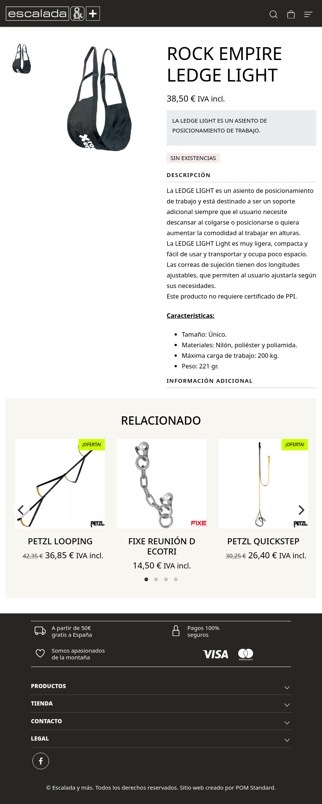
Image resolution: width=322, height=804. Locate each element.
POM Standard (255, 787)
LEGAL (161, 739)
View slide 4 (176, 579)
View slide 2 (156, 579)
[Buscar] (274, 13)
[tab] (161, 686)
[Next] (300, 510)
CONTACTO (161, 722)
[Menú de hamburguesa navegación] (308, 13)
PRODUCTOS (161, 687)
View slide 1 (146, 579)
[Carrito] (291, 13)
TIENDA (161, 704)
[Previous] (21, 510)
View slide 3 (166, 579)
